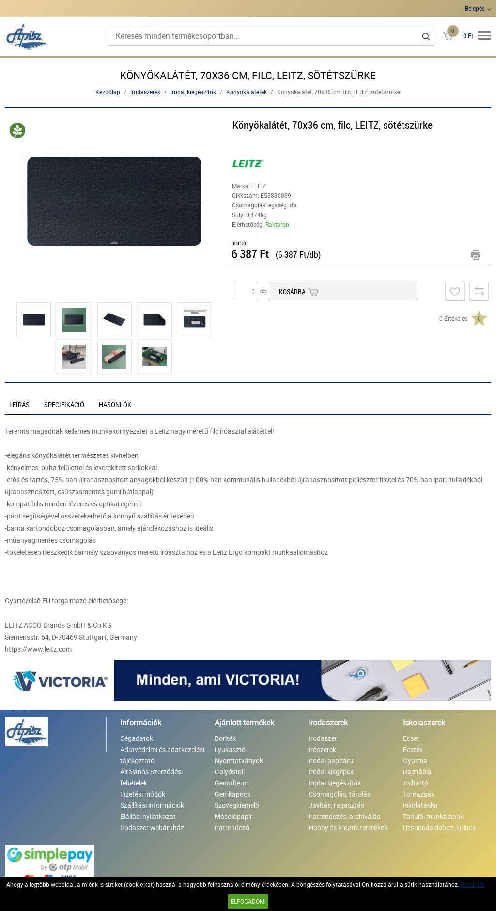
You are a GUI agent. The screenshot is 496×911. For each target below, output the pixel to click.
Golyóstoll (230, 771)
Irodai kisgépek (331, 771)
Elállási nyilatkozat (148, 816)
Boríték (225, 738)
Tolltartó (415, 782)
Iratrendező (232, 827)
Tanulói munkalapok (433, 816)
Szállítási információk (152, 805)
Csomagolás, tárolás (340, 794)
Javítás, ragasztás (336, 805)
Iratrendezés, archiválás (344, 816)
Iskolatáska (420, 805)
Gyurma (415, 760)
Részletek (473, 884)
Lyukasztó (230, 749)
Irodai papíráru (331, 760)
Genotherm (231, 782)
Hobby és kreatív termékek (348, 827)
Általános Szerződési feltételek (151, 777)
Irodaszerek (145, 91)
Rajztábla (417, 771)
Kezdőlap (107, 91)
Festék (413, 749)
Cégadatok (136, 738)
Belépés (475, 8)
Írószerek (322, 749)
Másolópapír (233, 816)
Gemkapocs (232, 794)
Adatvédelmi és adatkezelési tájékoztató (162, 755)
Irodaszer (323, 738)
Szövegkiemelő (237, 805)
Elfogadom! (248, 901)
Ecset (411, 738)
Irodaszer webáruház (152, 827)
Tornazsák (418, 794)
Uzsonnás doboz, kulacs (439, 827)
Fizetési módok (142, 794)
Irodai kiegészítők (193, 91)
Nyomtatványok (239, 760)
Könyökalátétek (246, 91)
